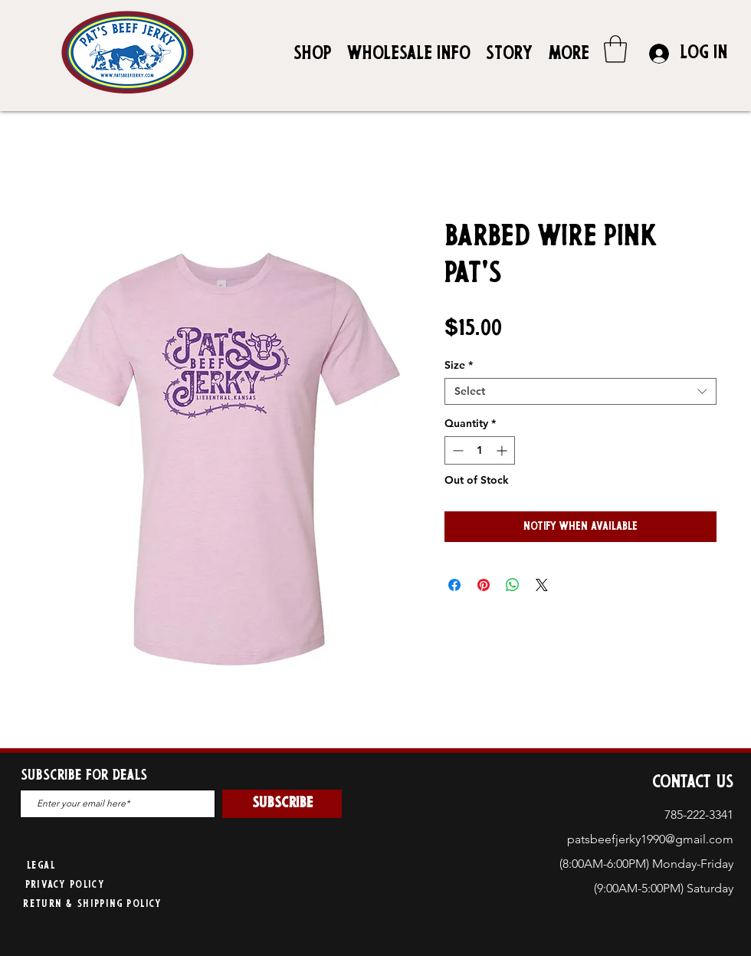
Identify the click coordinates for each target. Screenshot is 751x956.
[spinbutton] (480, 450)
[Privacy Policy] (66, 885)
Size (458, 365)
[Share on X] (542, 585)
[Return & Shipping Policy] (94, 905)
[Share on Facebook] (454, 585)
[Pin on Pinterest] (483, 585)
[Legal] (42, 866)
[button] (615, 49)
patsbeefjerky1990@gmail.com (650, 839)
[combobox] (580, 391)
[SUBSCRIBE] (282, 804)
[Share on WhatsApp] (512, 585)
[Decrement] (456, 450)
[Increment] (503, 450)
